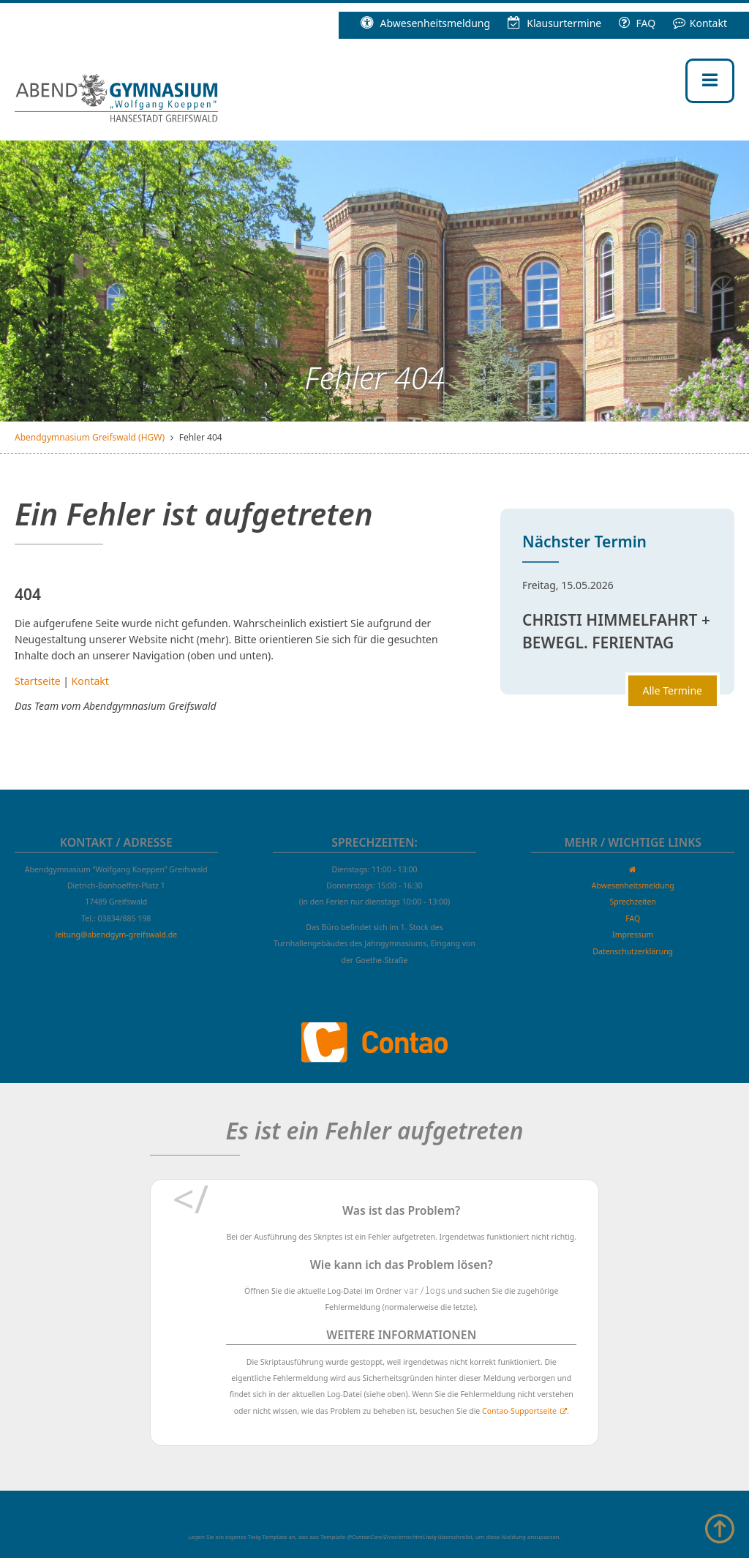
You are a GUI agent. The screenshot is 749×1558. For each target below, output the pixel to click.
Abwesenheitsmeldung (425, 23)
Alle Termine (672, 690)
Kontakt (700, 23)
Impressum (632, 934)
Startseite (38, 681)
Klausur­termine (555, 23)
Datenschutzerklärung (632, 951)
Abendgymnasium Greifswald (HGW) (90, 437)
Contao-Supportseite (519, 1411)
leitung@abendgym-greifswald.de (116, 934)
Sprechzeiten (632, 901)
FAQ (637, 23)
